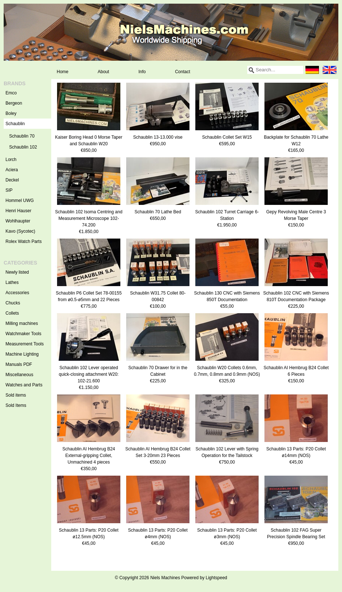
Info (142, 71)
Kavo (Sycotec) (20, 231)
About (103, 71)
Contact (182, 71)
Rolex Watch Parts (23, 241)
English (330, 70)
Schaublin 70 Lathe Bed (158, 211)
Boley (10, 113)
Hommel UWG (19, 200)
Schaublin (28, 124)
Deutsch (312, 70)
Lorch (10, 159)
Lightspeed (216, 577)
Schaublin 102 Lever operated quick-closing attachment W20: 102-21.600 (89, 374)
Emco (11, 92)
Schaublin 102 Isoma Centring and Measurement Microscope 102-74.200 (88, 218)
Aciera (11, 169)
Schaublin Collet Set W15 (227, 137)
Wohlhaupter (17, 221)
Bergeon (13, 103)
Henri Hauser (18, 210)
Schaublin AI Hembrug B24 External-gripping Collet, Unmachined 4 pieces (88, 455)
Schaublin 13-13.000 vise (158, 137)
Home (62, 71)
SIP (8, 190)
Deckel (12, 180)
